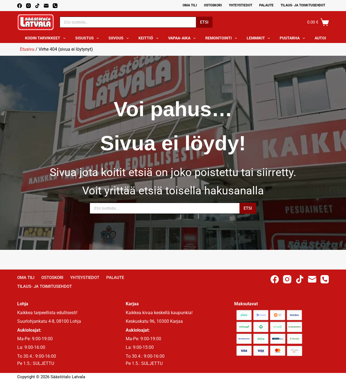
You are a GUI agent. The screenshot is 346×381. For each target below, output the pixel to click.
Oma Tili (190, 5)
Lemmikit (259, 38)
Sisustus (88, 38)
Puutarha (293, 38)
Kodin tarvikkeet (46, 38)
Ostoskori (213, 5)
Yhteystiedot (240, 5)
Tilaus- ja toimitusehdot (303, 5)
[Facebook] (19, 5)
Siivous (119, 38)
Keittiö (149, 38)
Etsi (204, 22)
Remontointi (222, 38)
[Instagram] (28, 5)
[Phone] (55, 5)
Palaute (266, 5)
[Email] (46, 5)
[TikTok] (37, 5)
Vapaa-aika (183, 38)
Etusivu (27, 49)
